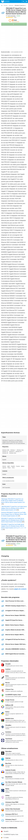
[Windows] (5, 5)
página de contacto (20, 589)
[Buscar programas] (23, 1)
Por (11, 15)
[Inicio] (1, 5)
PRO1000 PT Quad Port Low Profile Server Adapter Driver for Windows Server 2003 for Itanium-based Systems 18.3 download (12, 520)
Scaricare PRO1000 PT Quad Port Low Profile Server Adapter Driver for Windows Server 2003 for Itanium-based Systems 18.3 (13, 514)
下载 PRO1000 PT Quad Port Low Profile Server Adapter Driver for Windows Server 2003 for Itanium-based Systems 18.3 (14, 508)
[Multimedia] (11, 5)
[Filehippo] (5, 1)
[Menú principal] (26, 1)
